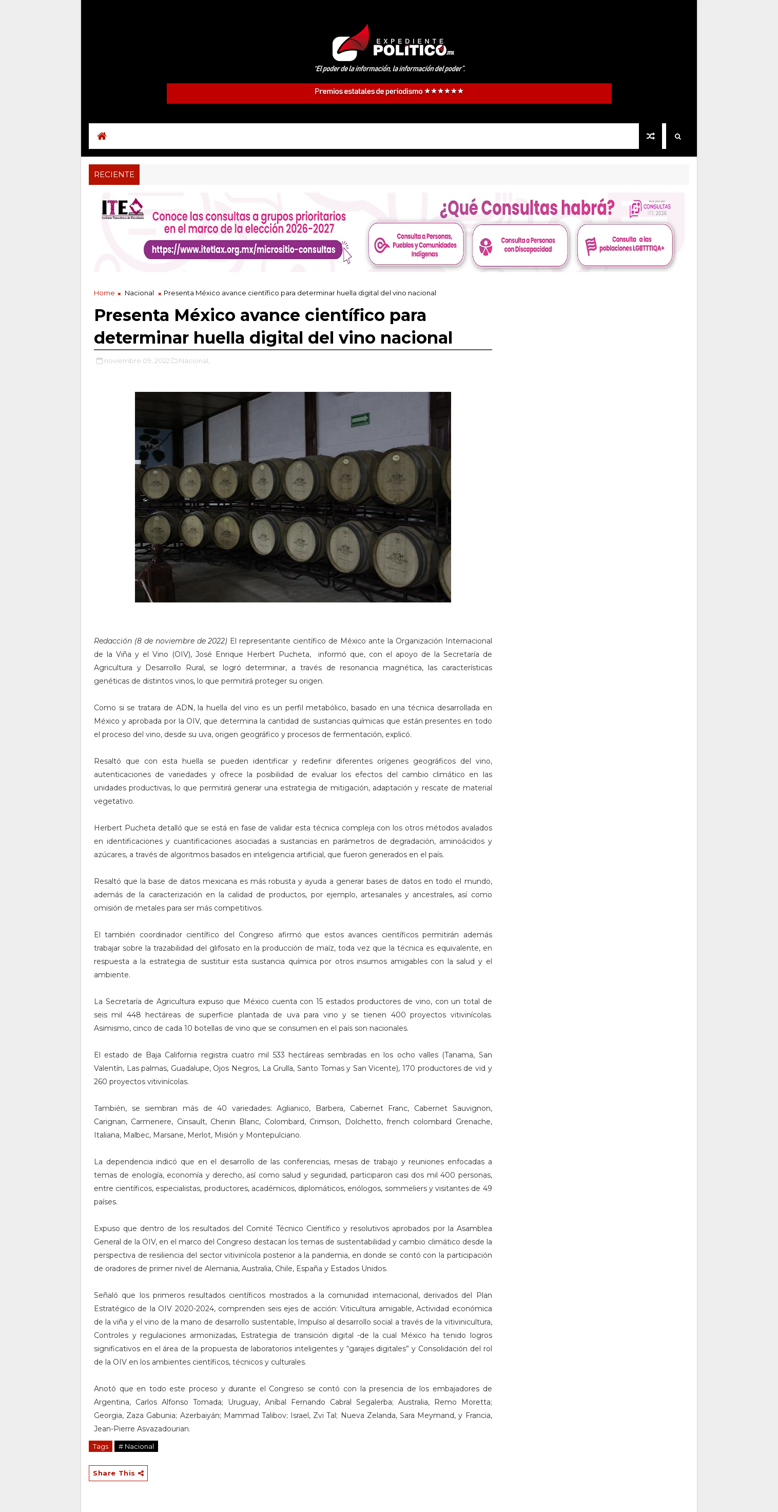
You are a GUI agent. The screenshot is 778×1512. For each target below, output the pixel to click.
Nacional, (194, 360)
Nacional (139, 293)
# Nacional (136, 1446)
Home (104, 293)
